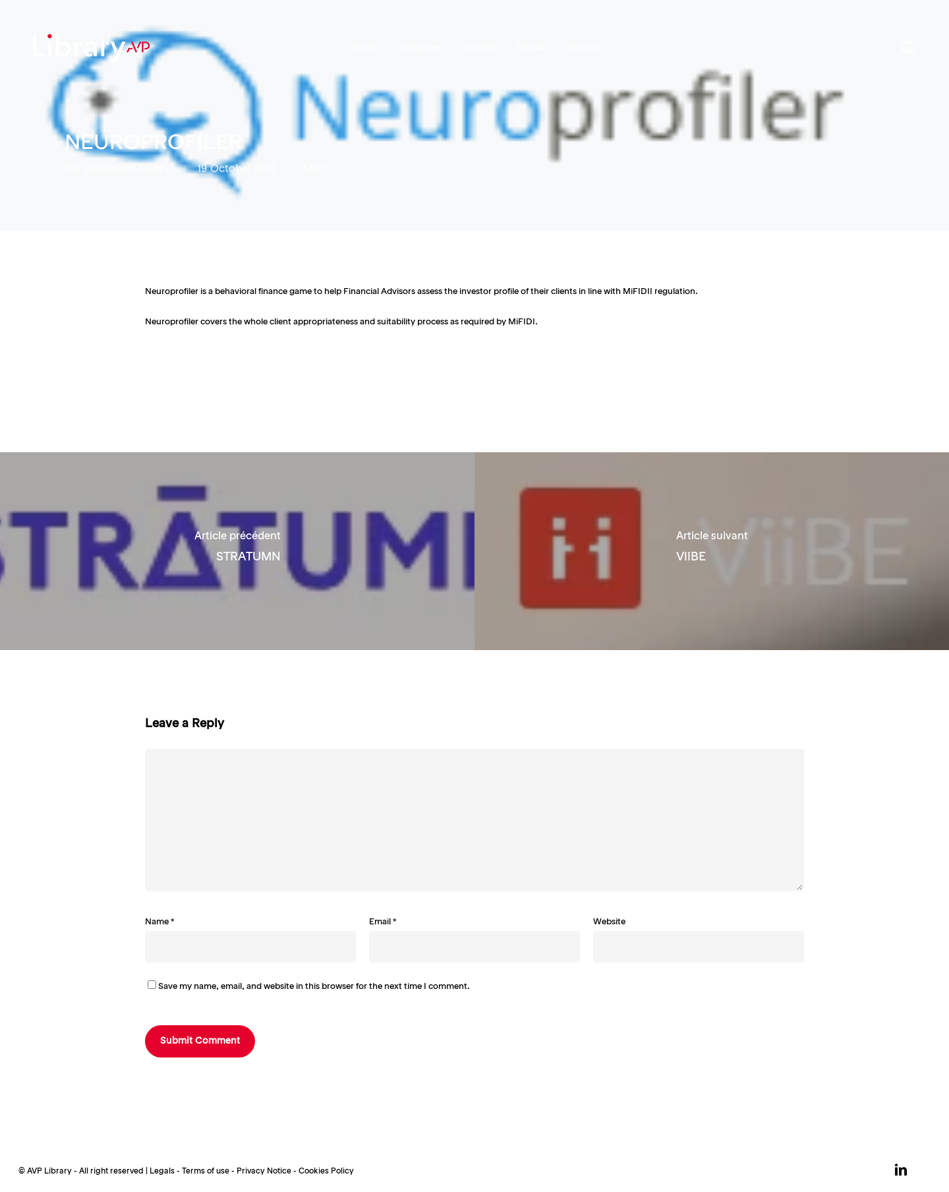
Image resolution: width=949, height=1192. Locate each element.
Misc (315, 169)
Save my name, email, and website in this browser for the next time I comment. (314, 986)
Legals (162, 1172)
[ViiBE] (711, 551)
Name (160, 922)
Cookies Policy (326, 1172)
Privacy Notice (264, 1172)
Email (383, 922)
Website (609, 922)
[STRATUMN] (237, 551)
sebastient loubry (127, 169)
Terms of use (205, 1172)
